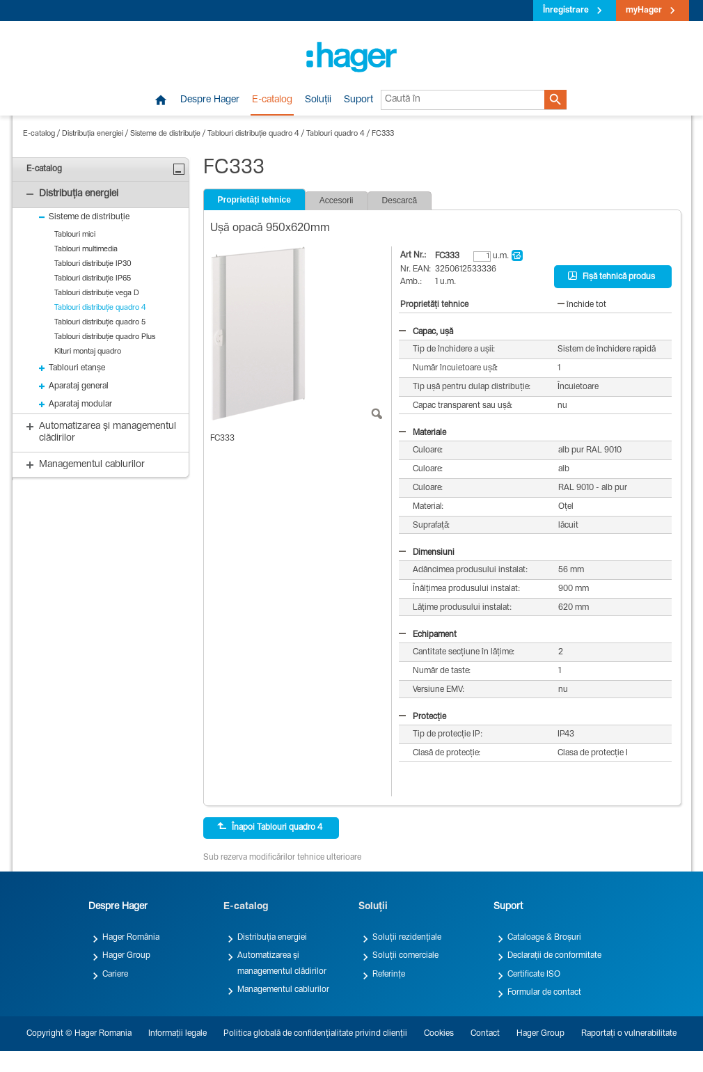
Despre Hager (209, 100)
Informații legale (177, 1034)
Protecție (422, 717)
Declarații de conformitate (554, 956)
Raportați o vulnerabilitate (629, 1034)
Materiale (422, 433)
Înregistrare (566, 10)
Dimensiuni (427, 553)
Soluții (318, 100)
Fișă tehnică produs (611, 276)
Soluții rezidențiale (406, 937)
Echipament (428, 635)
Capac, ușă (426, 332)
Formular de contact (544, 992)
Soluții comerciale (405, 956)
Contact (485, 1034)
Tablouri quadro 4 (335, 134)
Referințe (388, 974)
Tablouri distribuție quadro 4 (253, 134)
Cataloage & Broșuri (544, 937)
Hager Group (126, 956)
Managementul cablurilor (283, 990)
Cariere (115, 974)
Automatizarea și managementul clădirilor (281, 963)
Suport (358, 100)
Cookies (439, 1034)
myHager (644, 10)
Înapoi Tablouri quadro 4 (269, 827)
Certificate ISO (533, 974)
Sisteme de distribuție (165, 134)
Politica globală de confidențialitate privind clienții (315, 1034)
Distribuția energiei (92, 134)
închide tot (582, 305)
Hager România (130, 937)
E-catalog (272, 100)
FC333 (383, 134)
